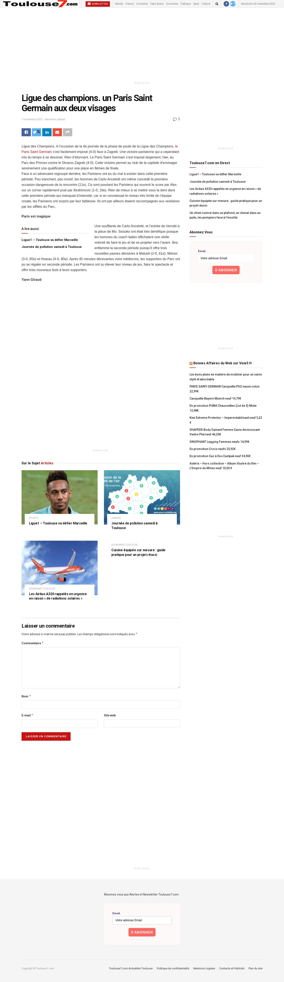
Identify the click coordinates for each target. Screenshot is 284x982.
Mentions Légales (204, 968)
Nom (26, 696)
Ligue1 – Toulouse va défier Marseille (50, 240)
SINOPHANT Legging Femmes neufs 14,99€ (219, 441)
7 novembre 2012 (32, 119)
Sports (33, 518)
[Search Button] (217, 4)
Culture (206, 3)
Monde (119, 3)
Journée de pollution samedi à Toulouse (52, 247)
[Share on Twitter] (36, 132)
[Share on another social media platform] (67, 132)
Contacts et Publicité (231, 968)
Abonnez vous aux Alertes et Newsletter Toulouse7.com (141, 894)
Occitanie (142, 3)
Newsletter (98, 3)
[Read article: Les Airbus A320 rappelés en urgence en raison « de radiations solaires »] (60, 568)
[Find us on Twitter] (233, 4)
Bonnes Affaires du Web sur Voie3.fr (222, 363)
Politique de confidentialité (173, 968)
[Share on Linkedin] (47, 132)
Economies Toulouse (42, 589)
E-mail (27, 715)
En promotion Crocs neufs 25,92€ (213, 449)
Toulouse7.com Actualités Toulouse (131, 968)
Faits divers (157, 3)
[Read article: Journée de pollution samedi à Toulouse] (142, 497)
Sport (196, 3)
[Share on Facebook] (26, 132)
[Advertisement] (142, 43)
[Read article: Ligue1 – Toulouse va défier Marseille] (60, 497)
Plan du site (255, 968)
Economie (172, 3)
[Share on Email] (57, 132)
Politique (186, 3)
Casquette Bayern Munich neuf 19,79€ (215, 398)
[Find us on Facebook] (226, 4)
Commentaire (33, 643)
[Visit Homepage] (41, 4)
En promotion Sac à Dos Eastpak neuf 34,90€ (220, 456)
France (130, 3)
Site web (110, 715)
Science (116, 518)
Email (202, 251)
